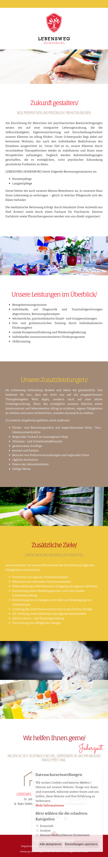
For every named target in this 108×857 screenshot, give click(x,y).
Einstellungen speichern (81, 844)
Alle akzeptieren (51, 844)
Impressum (28, 846)
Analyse (45, 830)
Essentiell (46, 826)
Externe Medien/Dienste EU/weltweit (65, 835)
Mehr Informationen (50, 805)
